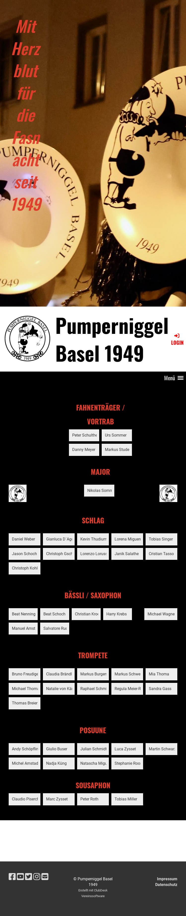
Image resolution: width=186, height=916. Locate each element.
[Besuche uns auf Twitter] (28, 877)
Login (177, 339)
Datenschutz (166, 884)
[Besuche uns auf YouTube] (20, 877)
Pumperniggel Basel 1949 (112, 339)
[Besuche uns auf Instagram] (36, 877)
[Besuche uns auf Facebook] (12, 877)
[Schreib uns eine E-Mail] (44, 877)
